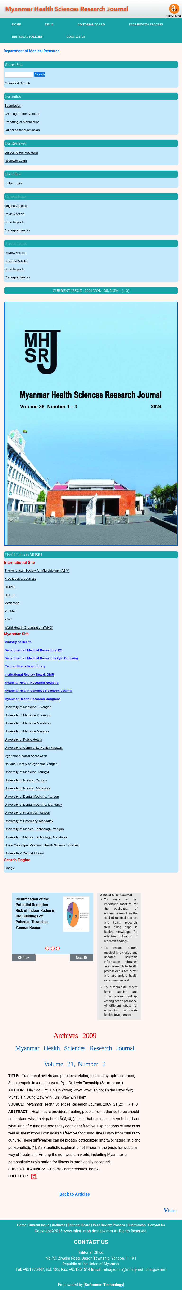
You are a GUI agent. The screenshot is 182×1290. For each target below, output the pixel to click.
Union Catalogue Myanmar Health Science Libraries (42, 845)
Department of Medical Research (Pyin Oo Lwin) (41, 658)
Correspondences (17, 230)
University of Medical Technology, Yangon (34, 829)
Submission (13, 105)
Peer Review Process (109, 1225)
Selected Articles (16, 261)
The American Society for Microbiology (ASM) (37, 570)
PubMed (11, 611)
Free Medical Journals (20, 578)
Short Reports (14, 222)
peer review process (146, 24)
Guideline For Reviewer (21, 152)
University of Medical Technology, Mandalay (36, 837)
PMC (8, 619)
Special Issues (16, 244)
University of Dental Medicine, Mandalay (33, 804)
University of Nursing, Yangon (26, 780)
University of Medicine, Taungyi (27, 772)
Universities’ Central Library (24, 853)
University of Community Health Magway (34, 747)
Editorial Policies (27, 36)
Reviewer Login (16, 160)
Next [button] (81, 958)
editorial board (91, 24)
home (16, 24)
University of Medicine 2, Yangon (28, 715)
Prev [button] (23, 958)
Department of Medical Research (31, 51)
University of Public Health (23, 739)
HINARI (10, 587)
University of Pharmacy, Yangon (27, 812)
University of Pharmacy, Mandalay (29, 821)
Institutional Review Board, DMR (29, 674)
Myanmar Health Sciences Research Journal (38, 690)
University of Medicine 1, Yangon (28, 707)
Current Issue (15, 197)
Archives (58, 1225)
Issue (49, 24)
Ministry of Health (18, 642)
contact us (76, 36)
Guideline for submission (22, 130)
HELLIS (10, 595)
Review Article (15, 214)
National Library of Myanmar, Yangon (31, 764)
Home (21, 1225)
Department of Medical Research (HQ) (33, 650)
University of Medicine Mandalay (28, 723)
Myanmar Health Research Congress (32, 699)
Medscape (12, 603)
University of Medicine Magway (27, 731)
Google (10, 868)
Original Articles (16, 206)
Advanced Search (17, 83)
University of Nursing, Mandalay (27, 788)
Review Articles (15, 253)
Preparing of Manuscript (22, 122)
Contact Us (156, 1225)
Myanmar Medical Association (26, 756)
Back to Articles (74, 1194)
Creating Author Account (22, 114)
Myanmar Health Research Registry (32, 682)
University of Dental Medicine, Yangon (32, 796)
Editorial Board (79, 1225)
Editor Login (13, 183)
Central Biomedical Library (25, 666)
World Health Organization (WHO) (29, 627)
